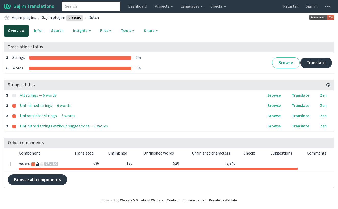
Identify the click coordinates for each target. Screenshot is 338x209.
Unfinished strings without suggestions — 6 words (64, 126)
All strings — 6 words (38, 95)
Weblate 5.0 (129, 200)
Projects (164, 6)
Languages (192, 6)
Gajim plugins (24, 17)
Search (57, 31)
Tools (127, 31)
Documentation (194, 200)
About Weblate (152, 200)
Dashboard (137, 6)
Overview (16, 31)
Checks (218, 6)
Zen (323, 95)
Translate (316, 63)
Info (38, 31)
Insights (82, 31)
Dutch (93, 17)
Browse (285, 63)
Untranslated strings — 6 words (47, 116)
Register (290, 6)
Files (105, 31)
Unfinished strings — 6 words (45, 105)
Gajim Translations (29, 6)
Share (151, 31)
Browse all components (37, 180)
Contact (173, 200)
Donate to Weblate (223, 200)
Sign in (312, 6)
